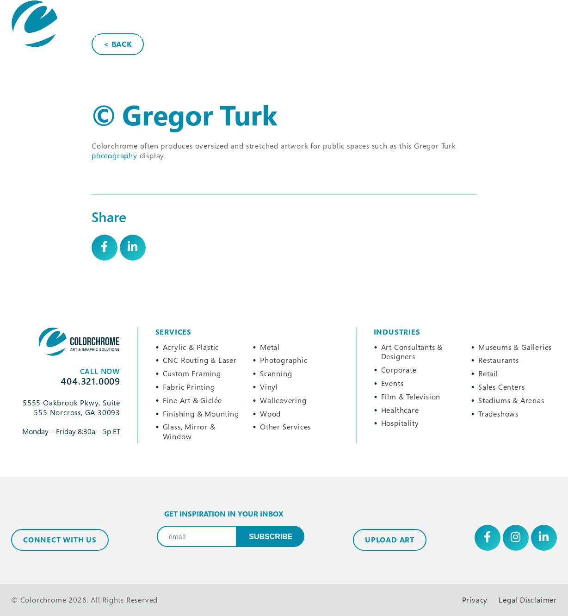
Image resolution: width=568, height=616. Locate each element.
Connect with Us (60, 540)
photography (114, 155)
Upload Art (389, 540)
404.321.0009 (413, 72)
